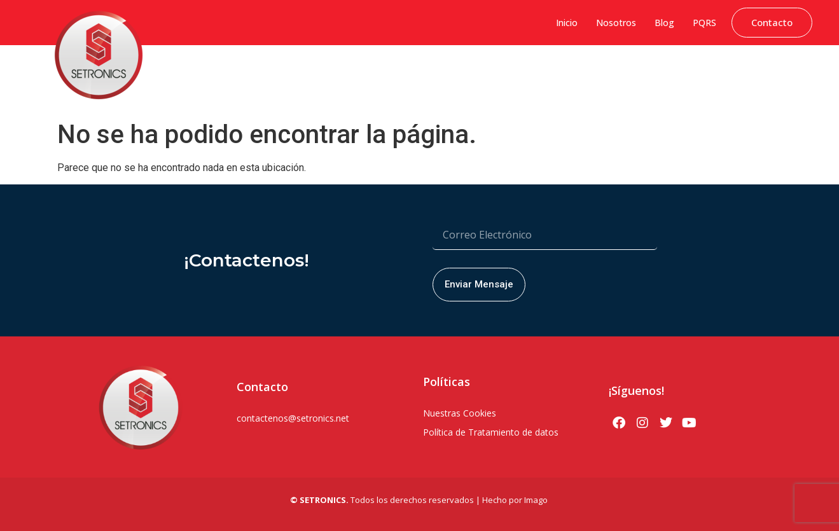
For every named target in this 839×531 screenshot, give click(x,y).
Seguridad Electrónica (511, 73)
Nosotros (616, 23)
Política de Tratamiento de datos (490, 432)
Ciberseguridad (246, 73)
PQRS (704, 23)
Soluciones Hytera (419, 73)
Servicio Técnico (775, 73)
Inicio (567, 23)
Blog (664, 23)
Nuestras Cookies (459, 413)
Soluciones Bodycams (686, 73)
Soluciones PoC (599, 73)
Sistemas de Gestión (330, 73)
